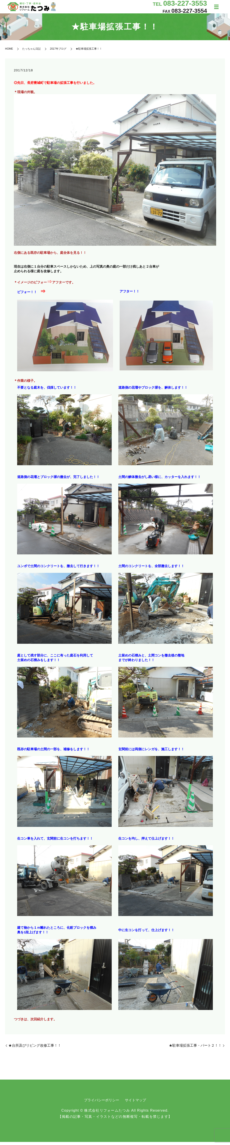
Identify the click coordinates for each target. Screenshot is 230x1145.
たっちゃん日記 (31, 51)
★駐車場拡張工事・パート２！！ (195, 1048)
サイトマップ (135, 1103)
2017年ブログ (58, 51)
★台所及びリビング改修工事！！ (34, 1048)
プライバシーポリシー (101, 1103)
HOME (9, 51)
